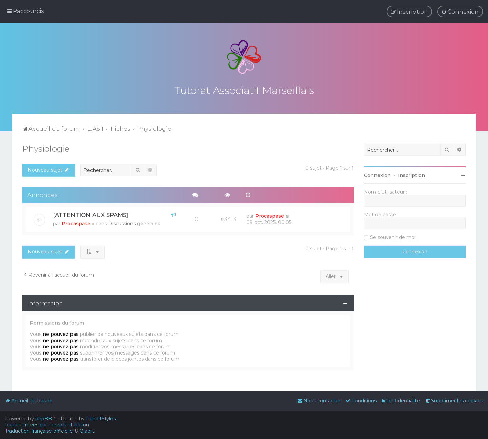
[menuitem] (460, 11)
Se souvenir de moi (392, 236)
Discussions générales (134, 223)
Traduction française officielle (39, 431)
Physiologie (45, 147)
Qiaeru (87, 431)
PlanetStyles (101, 419)
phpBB (43, 419)
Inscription (411, 174)
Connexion (377, 174)
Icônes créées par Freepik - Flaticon (47, 425)
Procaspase (76, 223)
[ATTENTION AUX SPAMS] (90, 214)
